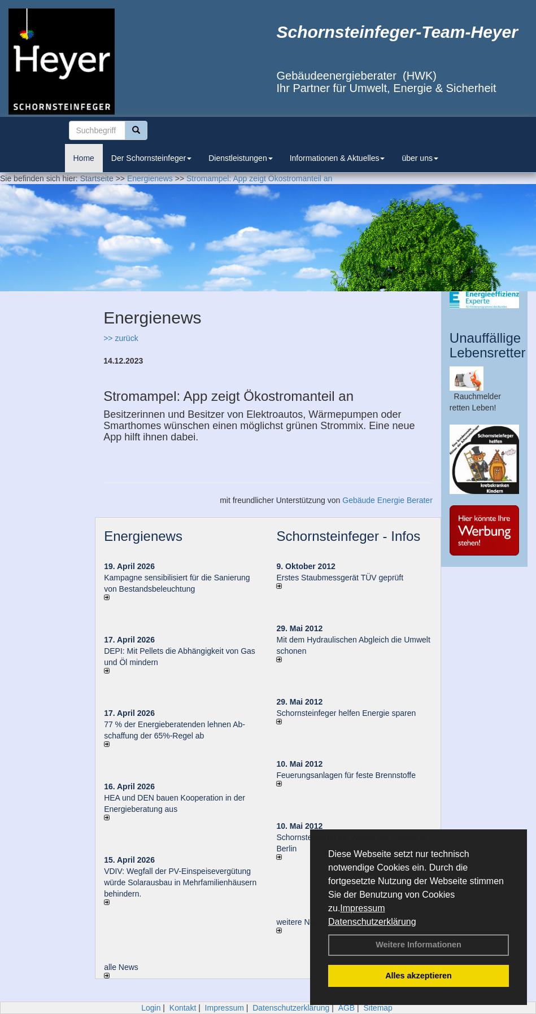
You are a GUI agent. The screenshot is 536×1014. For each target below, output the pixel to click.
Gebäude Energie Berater (387, 500)
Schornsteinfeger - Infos (348, 536)
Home (83, 158)
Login (150, 1007)
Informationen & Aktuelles (337, 158)
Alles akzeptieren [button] (418, 975)
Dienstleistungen (240, 158)
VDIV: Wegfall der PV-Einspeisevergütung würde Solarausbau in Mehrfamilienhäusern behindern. (180, 882)
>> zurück (120, 338)
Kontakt (182, 1007)
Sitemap (378, 1007)
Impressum (362, 908)
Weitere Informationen (418, 944)
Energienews (143, 536)
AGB (346, 1007)
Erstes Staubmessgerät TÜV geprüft (339, 577)
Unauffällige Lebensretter (488, 345)
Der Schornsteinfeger (151, 158)
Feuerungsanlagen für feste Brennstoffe (345, 775)
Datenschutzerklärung (372, 921)
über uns (420, 158)
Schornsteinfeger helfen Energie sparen (346, 713)
